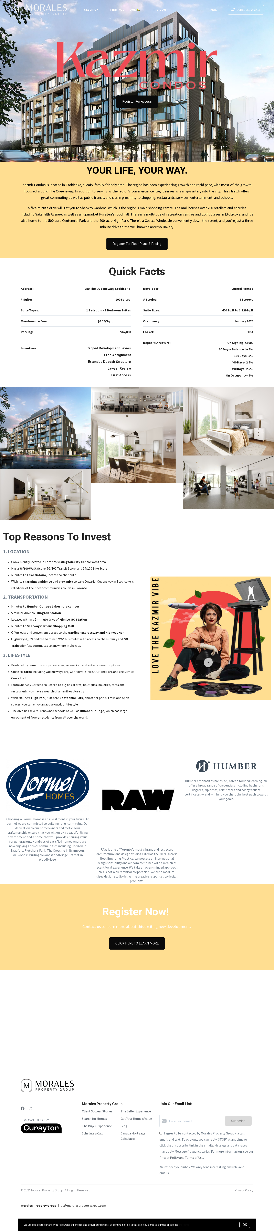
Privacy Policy (244, 1190)
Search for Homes (94, 1119)
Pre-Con (159, 9)
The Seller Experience (136, 1111)
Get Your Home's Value (136, 1119)
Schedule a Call (92, 1133)
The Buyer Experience (97, 1126)
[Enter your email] (196, 1121)
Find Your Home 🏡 (125, 9)
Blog (124, 1126)
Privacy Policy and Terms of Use (181, 1157)
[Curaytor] (41, 1132)
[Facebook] (22, 1108)
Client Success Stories (97, 1111)
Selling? (91, 9)
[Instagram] (30, 1108)
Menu (211, 10)
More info (184, 1225)
